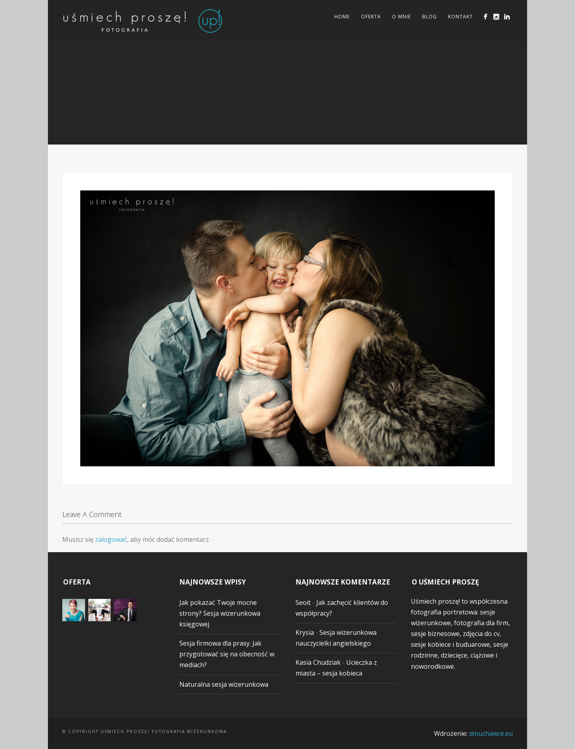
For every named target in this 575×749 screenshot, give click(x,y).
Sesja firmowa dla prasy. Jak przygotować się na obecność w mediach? (226, 654)
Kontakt (460, 16)
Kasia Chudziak (318, 662)
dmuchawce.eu (491, 733)
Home (342, 16)
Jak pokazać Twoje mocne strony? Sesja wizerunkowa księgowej (219, 613)
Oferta (371, 16)
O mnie (401, 16)
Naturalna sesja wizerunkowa (223, 684)
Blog (429, 16)
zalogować (111, 539)
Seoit (303, 602)
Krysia (304, 632)
